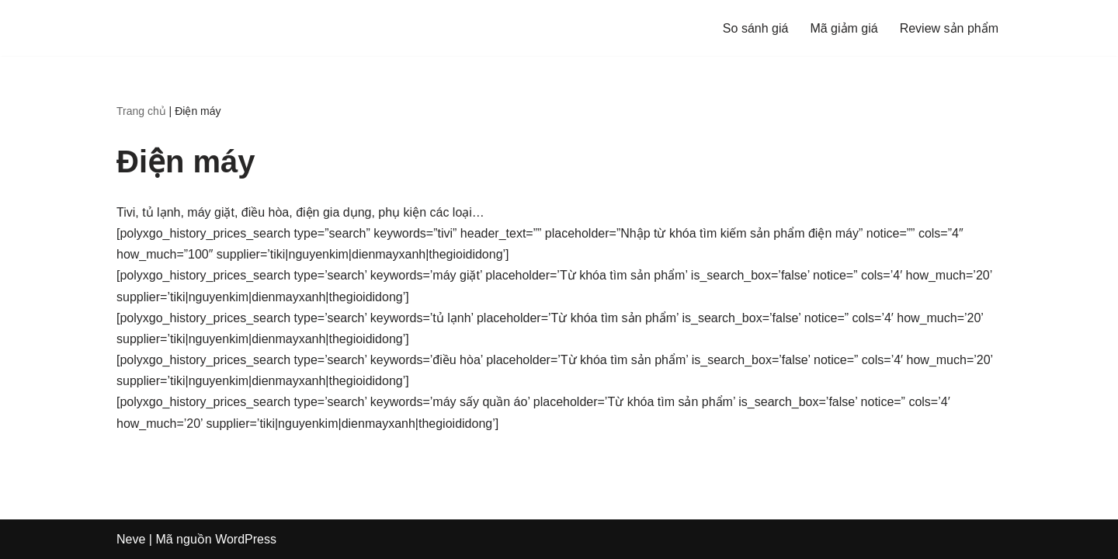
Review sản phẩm (949, 28)
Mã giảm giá (843, 28)
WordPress (245, 539)
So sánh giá (756, 28)
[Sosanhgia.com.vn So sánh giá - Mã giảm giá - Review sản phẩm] (163, 28)
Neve (130, 539)
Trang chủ (141, 111)
